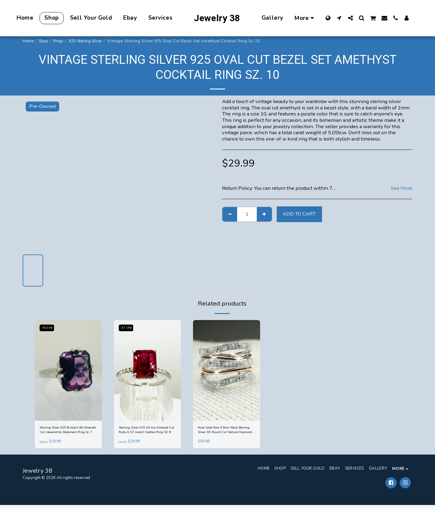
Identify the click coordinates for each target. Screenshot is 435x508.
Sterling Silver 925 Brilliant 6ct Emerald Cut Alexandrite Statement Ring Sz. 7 (67, 431)
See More (401, 188)
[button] (339, 18)
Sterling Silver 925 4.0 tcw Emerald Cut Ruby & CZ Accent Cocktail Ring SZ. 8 (146, 431)
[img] (68, 370)
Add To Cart (299, 213)
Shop (43, 41)
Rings (58, 41)
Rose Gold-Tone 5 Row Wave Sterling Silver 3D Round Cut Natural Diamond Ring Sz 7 (225, 431)
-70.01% (48, 327)
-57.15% (127, 327)
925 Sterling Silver (85, 41)
